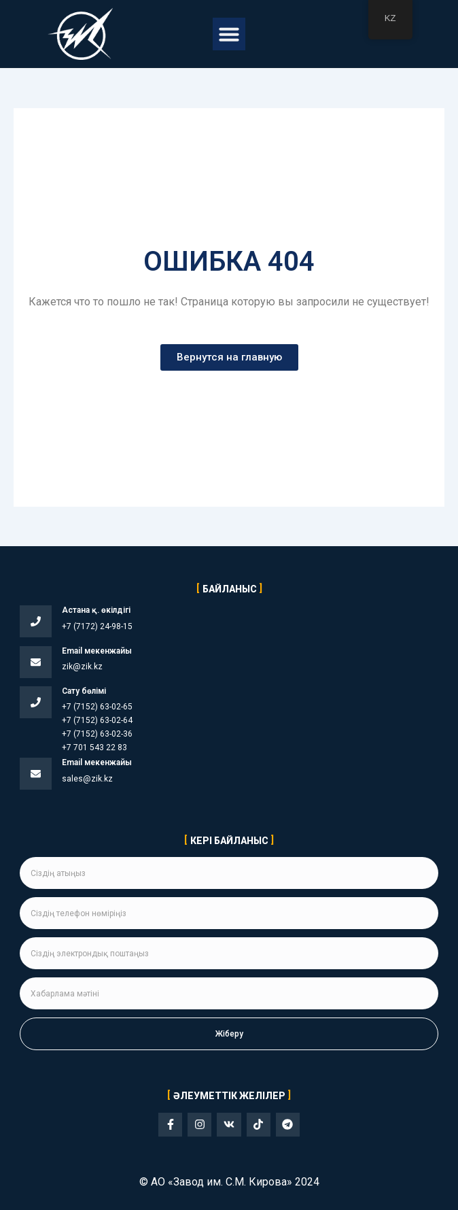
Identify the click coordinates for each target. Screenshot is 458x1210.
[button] (229, 34)
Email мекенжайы (97, 651)
